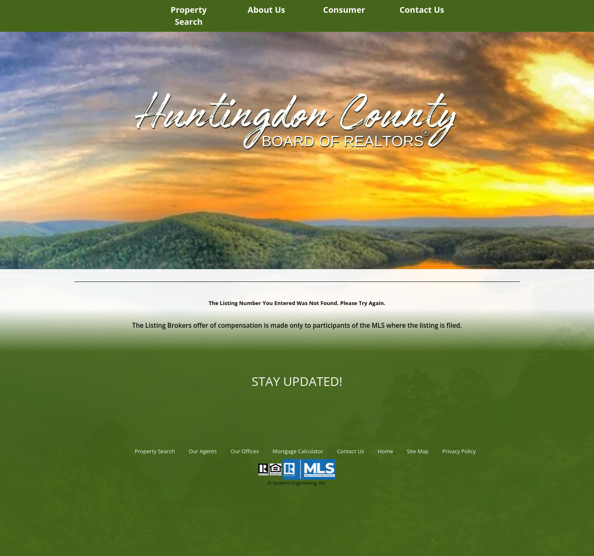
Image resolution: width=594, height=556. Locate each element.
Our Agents (203, 451)
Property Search (189, 15)
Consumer (344, 9)
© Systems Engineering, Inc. (297, 483)
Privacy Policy (459, 451)
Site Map (418, 451)
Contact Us (421, 9)
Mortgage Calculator (298, 451)
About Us (266, 9)
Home (385, 451)
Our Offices (245, 451)
